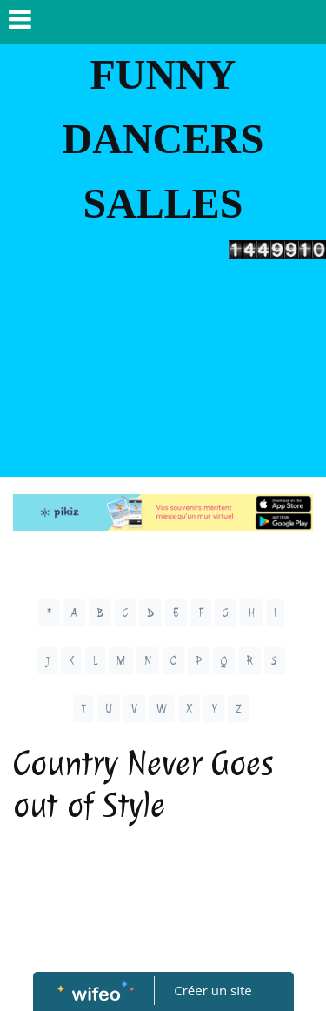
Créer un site (212, 990)
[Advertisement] (163, 372)
